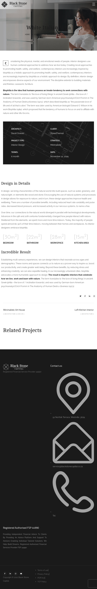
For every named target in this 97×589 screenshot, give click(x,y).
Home (27, 34)
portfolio (38, 34)
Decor (49, 34)
